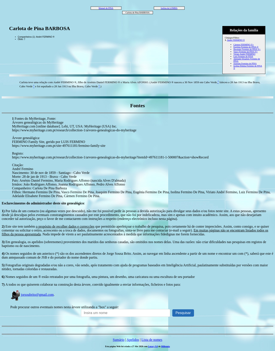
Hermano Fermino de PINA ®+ (247, 49)
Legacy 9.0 (153, 346)
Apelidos (133, 340)
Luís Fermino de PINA (243, 56)
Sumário (118, 340)
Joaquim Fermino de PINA (245, 63)
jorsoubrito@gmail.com (32, 294)
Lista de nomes (151, 340)
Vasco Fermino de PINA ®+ (245, 52)
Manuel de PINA (106, 8)
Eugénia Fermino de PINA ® (245, 47)
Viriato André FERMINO (244, 54)
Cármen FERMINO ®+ (243, 44)
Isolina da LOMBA (169, 8)
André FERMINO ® (236, 40)
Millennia (165, 346)
